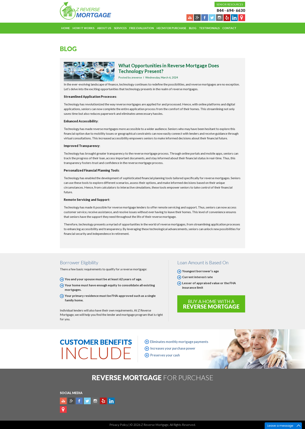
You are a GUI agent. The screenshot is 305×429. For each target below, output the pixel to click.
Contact (229, 28)
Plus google (71, 401)
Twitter (87, 401)
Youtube (63, 401)
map (63, 409)
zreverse (136, 77)
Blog (192, 28)
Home (65, 28)
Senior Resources (229, 4)
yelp (103, 401)
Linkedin (111, 401)
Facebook (79, 401)
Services (120, 28)
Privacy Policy (119, 424)
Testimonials (209, 28)
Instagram (95, 401)
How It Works (83, 28)
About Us (104, 28)
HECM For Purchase (171, 28)
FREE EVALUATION (141, 28)
